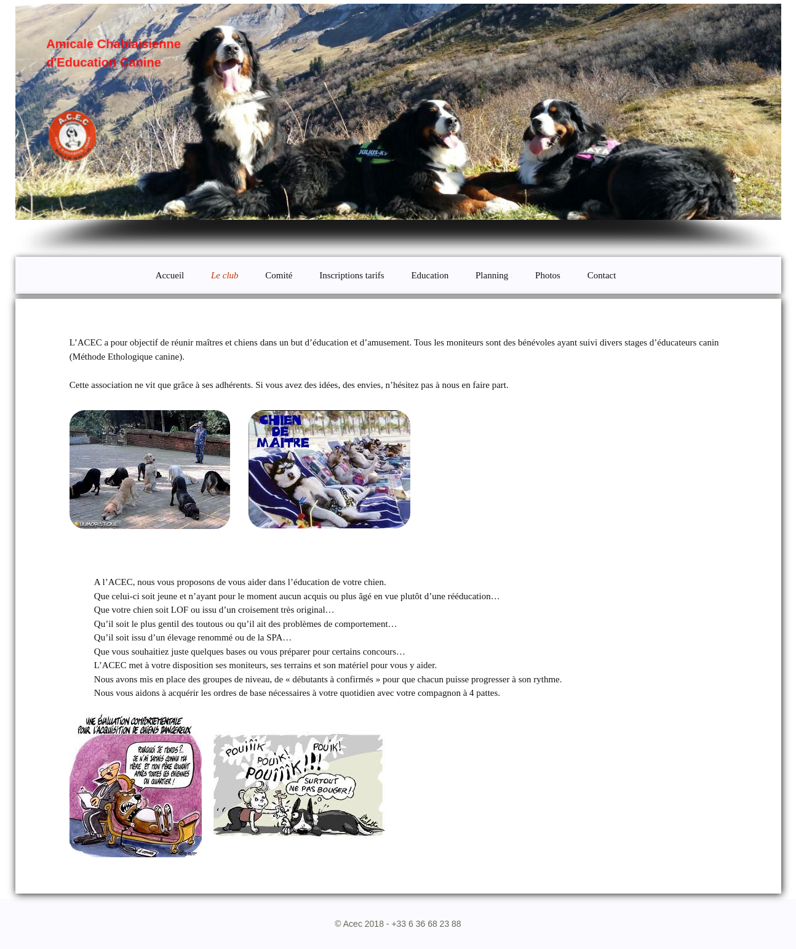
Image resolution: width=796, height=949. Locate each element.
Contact (601, 275)
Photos (547, 275)
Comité (278, 275)
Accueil (170, 275)
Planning (492, 275)
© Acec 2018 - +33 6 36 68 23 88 (398, 924)
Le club (225, 275)
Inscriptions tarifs (351, 275)
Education (429, 275)
